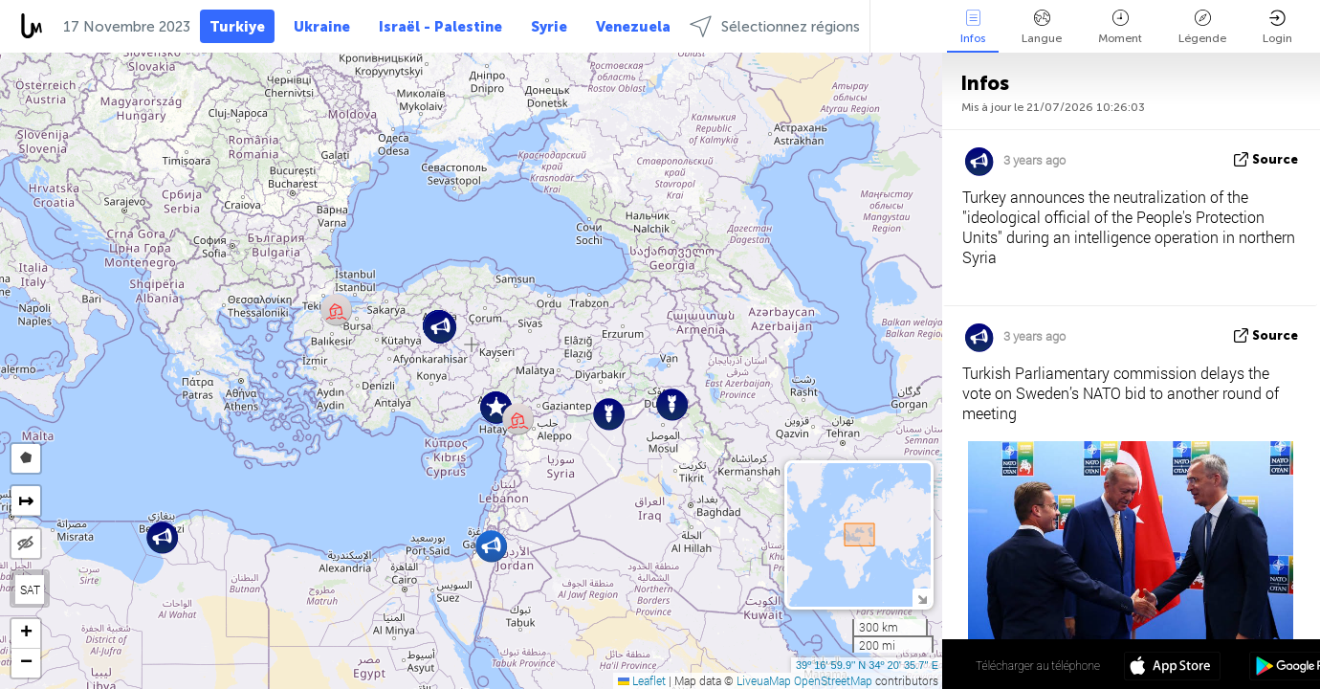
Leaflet (642, 680)
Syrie (549, 26)
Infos (972, 27)
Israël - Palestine (440, 26)
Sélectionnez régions (775, 26)
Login (1277, 27)
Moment (1120, 27)
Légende (1202, 27)
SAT (30, 589)
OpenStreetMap (833, 680)
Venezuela (633, 26)
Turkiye (237, 26)
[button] (162, 537)
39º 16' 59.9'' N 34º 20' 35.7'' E (867, 665)
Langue (1042, 27)
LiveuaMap (764, 680)
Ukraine (322, 26)
